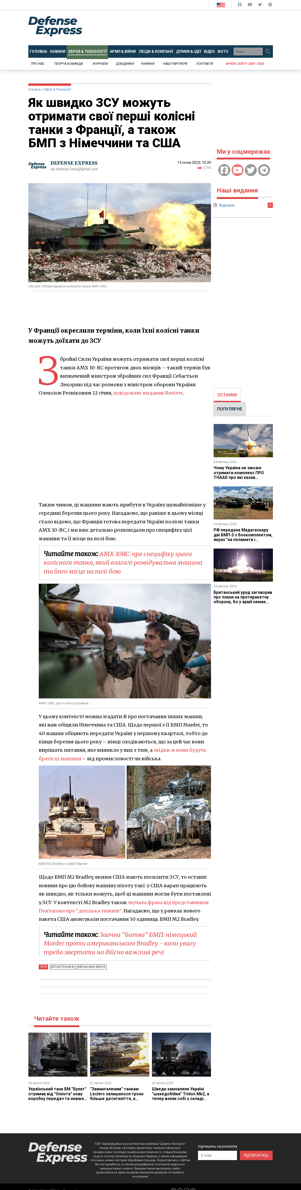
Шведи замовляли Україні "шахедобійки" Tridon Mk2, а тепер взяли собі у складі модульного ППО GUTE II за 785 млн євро (180, 1098)
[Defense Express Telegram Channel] (270, 5)
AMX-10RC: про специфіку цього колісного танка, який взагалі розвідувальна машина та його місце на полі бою (125, 562)
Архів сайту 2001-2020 (245, 64)
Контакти (205, 64)
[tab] (227, 395)
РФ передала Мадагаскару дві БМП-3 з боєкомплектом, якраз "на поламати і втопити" (243, 537)
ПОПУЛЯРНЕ (229, 409)
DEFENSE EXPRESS (74, 163)
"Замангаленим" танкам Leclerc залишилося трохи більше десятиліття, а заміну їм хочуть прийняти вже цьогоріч (117, 1098)
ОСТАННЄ (227, 395)
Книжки (148, 64)
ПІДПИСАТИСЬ (256, 1155)
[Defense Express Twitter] (261, 5)
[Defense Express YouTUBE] (250, 5)
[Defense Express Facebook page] (240, 5)
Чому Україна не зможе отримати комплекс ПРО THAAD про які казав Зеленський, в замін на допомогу (239, 477)
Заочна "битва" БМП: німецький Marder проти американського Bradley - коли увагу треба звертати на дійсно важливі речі (121, 943)
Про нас (37, 64)
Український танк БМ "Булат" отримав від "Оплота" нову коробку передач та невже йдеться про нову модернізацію (57, 1098)
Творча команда (68, 64)
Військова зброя (90, 967)
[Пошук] (268, 51)
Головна (34, 89)
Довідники (125, 64)
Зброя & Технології (57, 89)
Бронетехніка (62, 967)
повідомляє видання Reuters (148, 393)
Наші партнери (175, 64)
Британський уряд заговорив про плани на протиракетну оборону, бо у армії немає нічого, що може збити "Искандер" (243, 602)
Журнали (100, 64)
